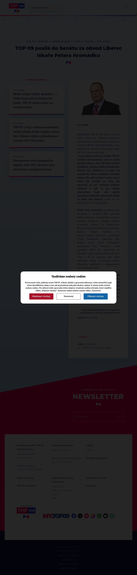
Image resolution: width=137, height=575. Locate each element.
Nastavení (68, 296)
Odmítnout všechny (41, 296)
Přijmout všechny (95, 296)
